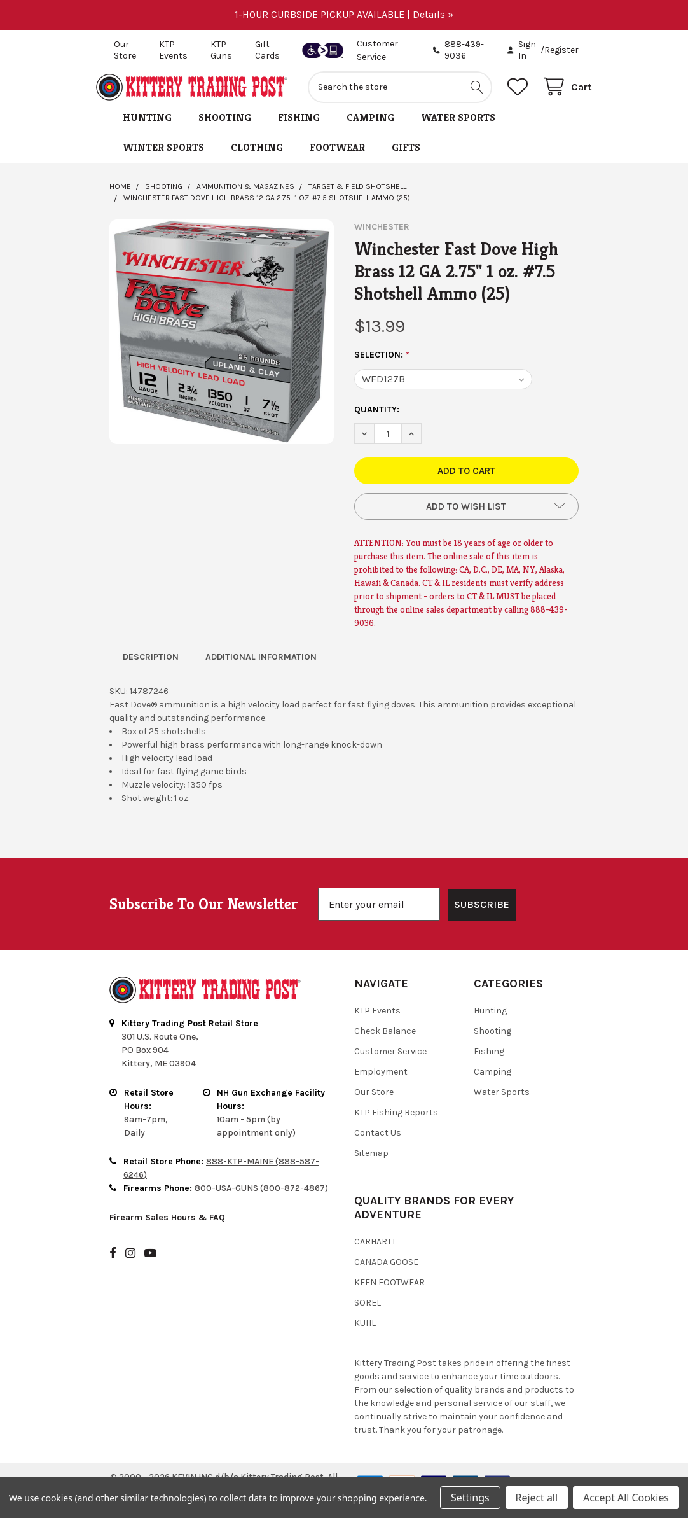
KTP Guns (221, 50)
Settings (470, 1498)
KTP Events (173, 50)
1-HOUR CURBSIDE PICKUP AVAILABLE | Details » (344, 14)
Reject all (537, 1498)
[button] (466, 520)
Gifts (406, 161)
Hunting (147, 131)
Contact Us (377, 1146)
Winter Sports (163, 161)
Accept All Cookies (626, 1498)
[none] (221, 345)
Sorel (367, 1316)
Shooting (224, 131)
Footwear (337, 161)
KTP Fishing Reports (396, 1126)
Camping (370, 131)
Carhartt (375, 1255)
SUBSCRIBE (481, 918)
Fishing (299, 131)
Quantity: (376, 423)
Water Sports (458, 131)
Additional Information (261, 670)
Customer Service (390, 1065)
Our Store (125, 50)
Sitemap (371, 1167)
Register (561, 50)
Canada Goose (386, 1276)
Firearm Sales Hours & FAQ (167, 1231)
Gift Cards (267, 50)
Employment (381, 1085)
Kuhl (365, 1337)
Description (151, 670)
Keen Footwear (389, 1296)
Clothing (257, 161)
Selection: (382, 369)
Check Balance (385, 1045)
